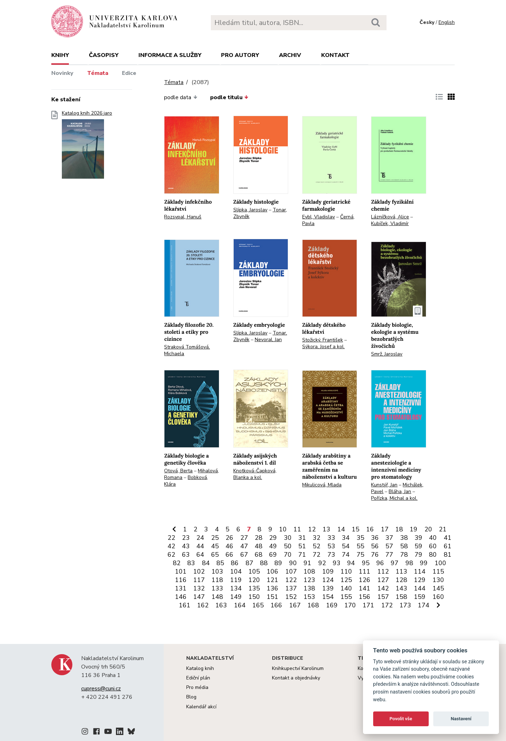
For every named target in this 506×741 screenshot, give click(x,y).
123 (309, 580)
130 (438, 580)
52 (316, 546)
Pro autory (240, 55)
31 (302, 538)
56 (375, 546)
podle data (180, 97)
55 (360, 546)
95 (366, 563)
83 (191, 563)
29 (273, 538)
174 (423, 605)
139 (328, 588)
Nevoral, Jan (268, 339)
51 (302, 546)
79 (418, 554)
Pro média (197, 687)
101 (181, 571)
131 (181, 588)
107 (291, 571)
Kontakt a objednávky (296, 678)
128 (401, 580)
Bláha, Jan (400, 491)
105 (254, 571)
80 (433, 554)
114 (420, 571)
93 (336, 563)
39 (418, 538)
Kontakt (335, 55)
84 (206, 563)
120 (254, 580)
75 (360, 554)
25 (215, 538)
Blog (191, 697)
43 (186, 546)
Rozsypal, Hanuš (182, 216)
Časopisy (103, 55)
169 (332, 605)
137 (291, 588)
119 (236, 580)
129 (420, 580)
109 (328, 571)
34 (346, 538)
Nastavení (461, 718)
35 (360, 538)
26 (229, 538)
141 (364, 588)
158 (401, 597)
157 (383, 597)
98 (409, 563)
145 (438, 588)
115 (438, 571)
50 (288, 546)
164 (240, 605)
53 (331, 546)
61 (448, 546)
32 (316, 538)
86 (235, 563)
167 (295, 605)
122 (291, 580)
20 (428, 529)
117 (199, 580)
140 (346, 588)
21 (443, 529)
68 (258, 554)
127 (383, 580)
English (447, 22)
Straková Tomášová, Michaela (187, 350)
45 (215, 546)
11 (297, 529)
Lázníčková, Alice (390, 216)
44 (200, 546)
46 (229, 546)
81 (448, 554)
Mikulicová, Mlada (322, 484)
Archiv (290, 55)
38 (404, 538)
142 (383, 588)
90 (293, 563)
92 (322, 563)
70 (288, 554)
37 (389, 538)
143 (401, 588)
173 (405, 605)
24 (200, 538)
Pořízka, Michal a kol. (394, 498)
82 (177, 563)
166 (276, 605)
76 (375, 554)
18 (399, 529)
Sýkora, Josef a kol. (323, 346)
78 (404, 554)
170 (350, 605)
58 (404, 546)
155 (346, 597)
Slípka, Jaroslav (250, 209)
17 (385, 529)
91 (307, 563)
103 (217, 571)
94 (351, 563)
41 (448, 538)
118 (217, 580)
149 (236, 597)
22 (171, 538)
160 (438, 597)
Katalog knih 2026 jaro (87, 147)
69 (273, 554)
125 (346, 580)
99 (424, 563)
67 (244, 554)
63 (186, 554)
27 (244, 538)
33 (331, 538)
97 (394, 563)
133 (217, 588)
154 (328, 597)
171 (368, 605)
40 (433, 538)
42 (171, 546)
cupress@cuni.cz (101, 688)
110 (346, 571)
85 (220, 563)
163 (221, 605)
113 (401, 571)
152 (291, 597)
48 (258, 546)
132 (199, 588)
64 (200, 554)
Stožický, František (322, 340)
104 (236, 571)
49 (273, 546)
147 (199, 597)
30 (288, 538)
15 (355, 529)
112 (383, 571)
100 (440, 563)
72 (316, 554)
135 (254, 588)
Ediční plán (198, 678)
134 (236, 588)
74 (346, 554)
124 (328, 580)
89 (278, 563)
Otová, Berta (178, 470)
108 (309, 571)
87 (249, 563)
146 (181, 597)
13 (326, 529)
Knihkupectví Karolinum (298, 668)
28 (258, 538)
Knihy (60, 55)
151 (272, 597)
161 (184, 605)
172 (387, 605)
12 (312, 529)
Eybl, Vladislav (318, 216)
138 (309, 588)
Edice (129, 73)
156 (364, 597)
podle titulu (229, 97)
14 (341, 529)
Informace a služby (169, 55)
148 (217, 597)
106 (272, 571)
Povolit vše (401, 718)
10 (283, 529)
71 (302, 554)
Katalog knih (200, 668)
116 (181, 580)
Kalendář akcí (201, 706)
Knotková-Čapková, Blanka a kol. (255, 474)
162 (203, 605)
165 (258, 605)
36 (375, 538)
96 (380, 563)
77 (389, 554)
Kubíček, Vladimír (390, 223)
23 (186, 538)
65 (215, 554)
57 (389, 546)
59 (418, 546)
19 (413, 529)
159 (420, 597)
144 (420, 588)
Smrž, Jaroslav (386, 354)
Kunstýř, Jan (384, 484)
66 (229, 554)
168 (313, 605)
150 (254, 597)
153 (309, 597)
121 (272, 580)
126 (364, 580)
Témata (97, 73)
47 (244, 546)
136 (272, 588)
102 (199, 571)
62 (171, 554)
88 (264, 563)
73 (331, 554)
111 (364, 571)
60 (433, 546)
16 (370, 529)
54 (346, 546)
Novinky (62, 73)
